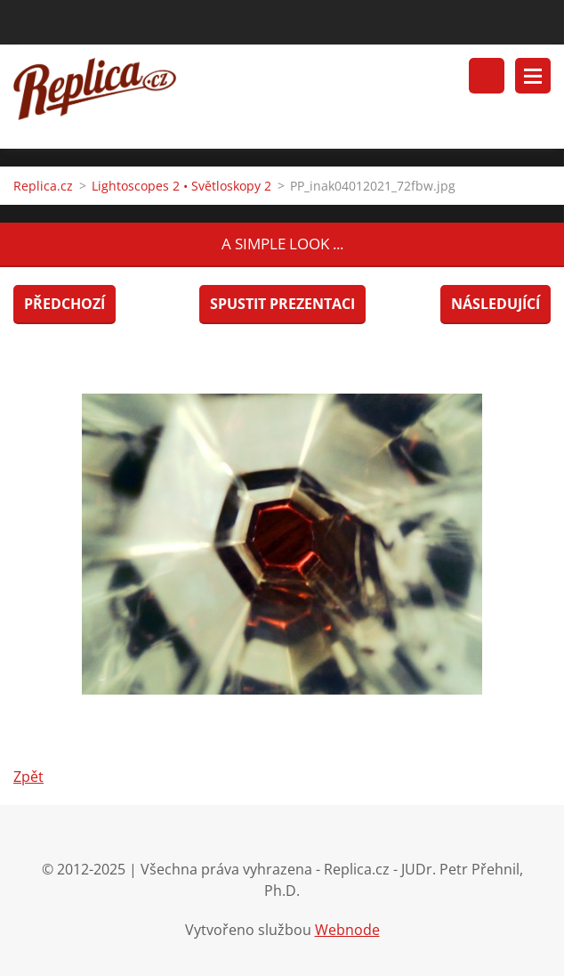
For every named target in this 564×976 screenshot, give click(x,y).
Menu (533, 76)
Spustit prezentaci (282, 303)
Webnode (347, 929)
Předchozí (64, 303)
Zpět (28, 776)
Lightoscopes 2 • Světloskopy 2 (181, 185)
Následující (495, 303)
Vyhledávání (486, 76)
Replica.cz (43, 185)
